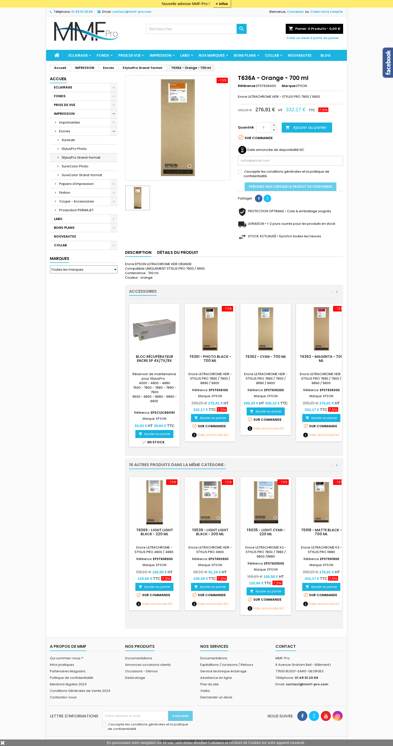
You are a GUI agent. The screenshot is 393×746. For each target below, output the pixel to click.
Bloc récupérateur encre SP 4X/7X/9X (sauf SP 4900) (154, 360)
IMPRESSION (160, 55)
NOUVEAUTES (300, 55)
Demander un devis (216, 697)
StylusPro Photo (74, 148)
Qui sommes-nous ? (66, 658)
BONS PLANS (245, 55)
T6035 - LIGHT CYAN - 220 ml (265, 532)
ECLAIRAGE (78, 55)
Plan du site (209, 684)
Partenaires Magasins (67, 671)
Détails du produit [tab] (177, 252)
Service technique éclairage (223, 671)
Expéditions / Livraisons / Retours (226, 664)
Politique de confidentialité (71, 677)
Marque (289, 86)
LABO (185, 55)
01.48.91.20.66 (82, 12)
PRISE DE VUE (129, 55)
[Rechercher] (196, 29)
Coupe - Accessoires (76, 201)
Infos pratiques (62, 664)
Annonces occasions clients (148, 664)
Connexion (295, 12)
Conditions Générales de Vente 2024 (80, 690)
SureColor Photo (75, 166)
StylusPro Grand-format (81, 157)
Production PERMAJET (76, 210)
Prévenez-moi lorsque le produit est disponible (290, 186)
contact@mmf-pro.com (131, 12)
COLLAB (272, 55)
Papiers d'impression (76, 183)
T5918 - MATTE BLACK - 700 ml (321, 532)
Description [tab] (138, 252)
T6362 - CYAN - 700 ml (265, 356)
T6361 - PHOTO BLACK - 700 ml (210, 358)
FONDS (103, 55)
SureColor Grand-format (82, 175)
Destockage (135, 677)
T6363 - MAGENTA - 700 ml (321, 358)
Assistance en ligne (216, 677)
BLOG (326, 55)
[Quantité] (263, 128)
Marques (59, 258)
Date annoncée (210, 435)
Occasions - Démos (141, 671)
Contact (285, 646)
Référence (246, 86)
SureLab (68, 140)
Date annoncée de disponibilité (273, 150)
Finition (64, 192)
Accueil (58, 79)
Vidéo (205, 690)
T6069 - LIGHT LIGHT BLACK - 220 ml (154, 532)
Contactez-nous (63, 697)
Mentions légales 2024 (68, 684)
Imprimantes (69, 122)
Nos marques (212, 55)
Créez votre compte (326, 12)
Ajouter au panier (306, 127)
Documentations (138, 658)
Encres (64, 131)
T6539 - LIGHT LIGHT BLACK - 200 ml (210, 532)
